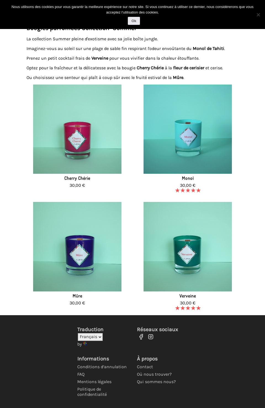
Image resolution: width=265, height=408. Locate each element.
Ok (133, 20)
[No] (258, 13)
